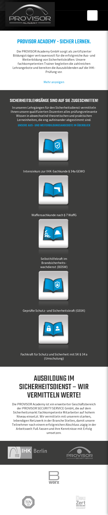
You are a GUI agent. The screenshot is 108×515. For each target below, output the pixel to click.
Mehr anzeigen (54, 82)
